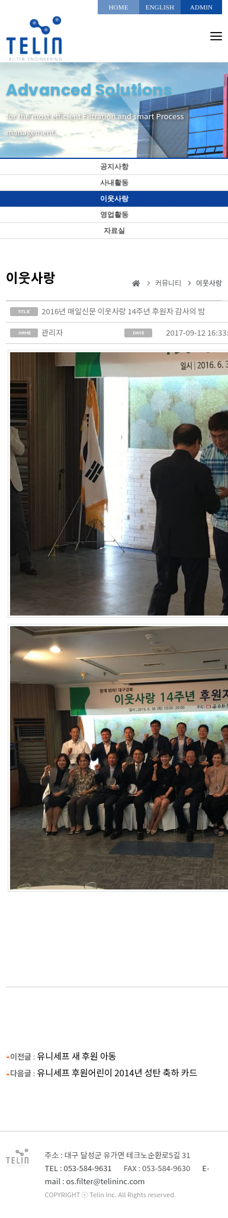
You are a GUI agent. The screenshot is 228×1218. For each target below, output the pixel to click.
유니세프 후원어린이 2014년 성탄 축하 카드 (117, 1072)
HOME (118, 7)
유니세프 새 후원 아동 (76, 1056)
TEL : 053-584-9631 (78, 1168)
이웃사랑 (114, 199)
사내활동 (114, 182)
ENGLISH (160, 7)
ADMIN (201, 7)
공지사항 (114, 166)
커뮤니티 (168, 283)
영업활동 (114, 215)
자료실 (114, 231)
